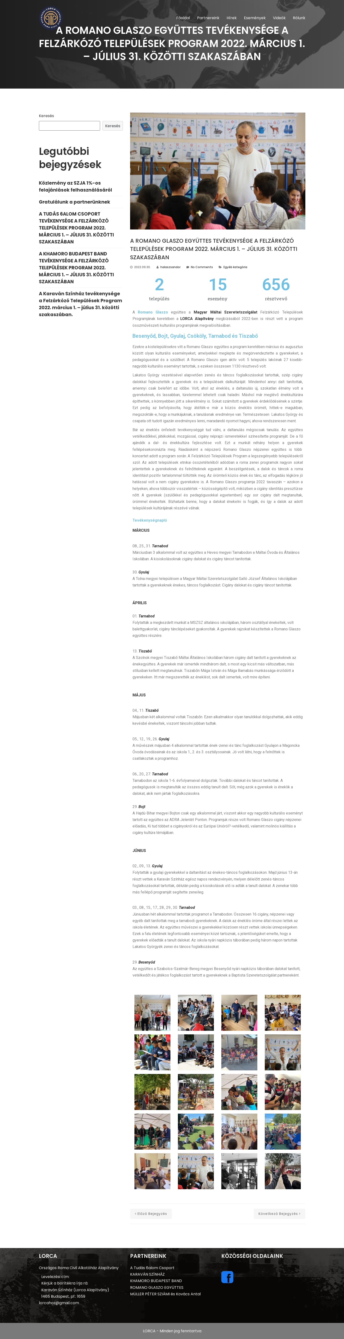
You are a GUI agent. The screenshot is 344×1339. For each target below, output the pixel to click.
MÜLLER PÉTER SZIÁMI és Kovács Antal (165, 1294)
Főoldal (183, 18)
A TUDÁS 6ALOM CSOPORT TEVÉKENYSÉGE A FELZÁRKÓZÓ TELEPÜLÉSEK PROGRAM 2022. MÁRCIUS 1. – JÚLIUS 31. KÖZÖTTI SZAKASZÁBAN (76, 228)
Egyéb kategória (235, 267)
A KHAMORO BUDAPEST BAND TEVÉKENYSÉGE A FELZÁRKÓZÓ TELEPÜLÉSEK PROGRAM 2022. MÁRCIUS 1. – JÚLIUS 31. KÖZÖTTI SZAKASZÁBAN (76, 268)
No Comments (202, 267)
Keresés (46, 116)
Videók (279, 18)
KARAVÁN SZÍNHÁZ (147, 1274)
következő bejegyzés (280, 1213)
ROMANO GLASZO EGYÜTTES (156, 1287)
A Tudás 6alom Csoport (152, 1268)
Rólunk (299, 18)
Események (255, 18)
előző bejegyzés (151, 1213)
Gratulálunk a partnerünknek (74, 202)
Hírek (232, 18)
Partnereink (208, 18)
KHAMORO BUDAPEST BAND (156, 1281)
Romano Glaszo (153, 312)
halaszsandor (170, 267)
